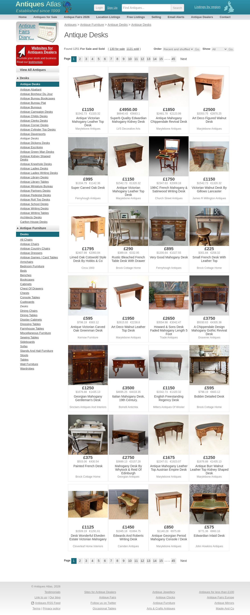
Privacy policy (51, 608)
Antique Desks (29, 138)
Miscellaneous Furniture (35, 333)
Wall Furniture (29, 364)
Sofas (24, 346)
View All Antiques (33, 70)
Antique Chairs (29, 244)
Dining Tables (29, 315)
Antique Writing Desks (34, 208)
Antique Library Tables (34, 181)
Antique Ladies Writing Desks (39, 173)
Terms (36, 608)
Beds (23, 270)
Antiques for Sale (45, 17)
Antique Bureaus (31, 107)
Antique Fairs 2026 (77, 17)
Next (184, 59)
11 (136, 59)
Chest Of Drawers (31, 288)
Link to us (41, 597)
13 (148, 59)
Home (23, 17)
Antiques (38, 4)
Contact (225, 17)
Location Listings (108, 17)
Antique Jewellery (163, 592)
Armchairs (26, 261)
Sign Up (112, 7)
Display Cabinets (31, 319)
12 (142, 59)
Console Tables (30, 297)
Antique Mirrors (224, 603)
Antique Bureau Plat (33, 103)
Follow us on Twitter (103, 603)
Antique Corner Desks (34, 125)
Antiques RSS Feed (47, 603)
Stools (24, 355)
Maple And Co (225, 608)
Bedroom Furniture (32, 266)
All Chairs (26, 239)
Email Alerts (176, 17)
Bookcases (27, 279)
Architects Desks (31, 217)
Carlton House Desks (34, 221)
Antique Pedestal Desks (35, 195)
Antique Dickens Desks (35, 143)
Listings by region (208, 7)
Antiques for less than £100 (216, 592)
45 (173, 59)
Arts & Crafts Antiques (161, 608)
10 (130, 59)
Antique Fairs (107, 597)
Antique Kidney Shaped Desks (35, 158)
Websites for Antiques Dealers (42, 50)
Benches (26, 275)
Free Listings (136, 17)
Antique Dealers (202, 17)
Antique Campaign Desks (36, 111)
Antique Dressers (31, 253)
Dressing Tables (30, 324)
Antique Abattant (30, 89)
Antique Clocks (165, 597)
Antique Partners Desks (35, 190)
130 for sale (117, 48)
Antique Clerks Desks (34, 120)
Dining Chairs (29, 310)
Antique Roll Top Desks (35, 199)
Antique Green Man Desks (37, 151)
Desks (24, 78)
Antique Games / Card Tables (39, 257)
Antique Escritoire (31, 147)
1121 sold (132, 48)
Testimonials (53, 592)
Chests (24, 293)
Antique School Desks (34, 204)
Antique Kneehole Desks (36, 164)
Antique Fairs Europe (220, 597)
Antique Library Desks (34, 177)
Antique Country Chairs (35, 248)
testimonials (35, 62)
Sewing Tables (29, 337)
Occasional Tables (104, 608)
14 (155, 59)
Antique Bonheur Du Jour (36, 94)
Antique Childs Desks (34, 116)
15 (161, 59)
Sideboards (27, 342)
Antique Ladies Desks (34, 168)
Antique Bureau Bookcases (37, 98)
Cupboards (27, 301)
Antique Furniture (33, 228)
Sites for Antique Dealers (100, 592)
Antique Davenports (33, 134)
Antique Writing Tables (34, 213)
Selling (156, 17)
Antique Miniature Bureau (36, 186)
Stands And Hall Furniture (36, 350)
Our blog (55, 597)
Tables (24, 359)
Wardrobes (27, 368)
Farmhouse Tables (32, 328)
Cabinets (26, 284)
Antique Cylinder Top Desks (38, 129)
